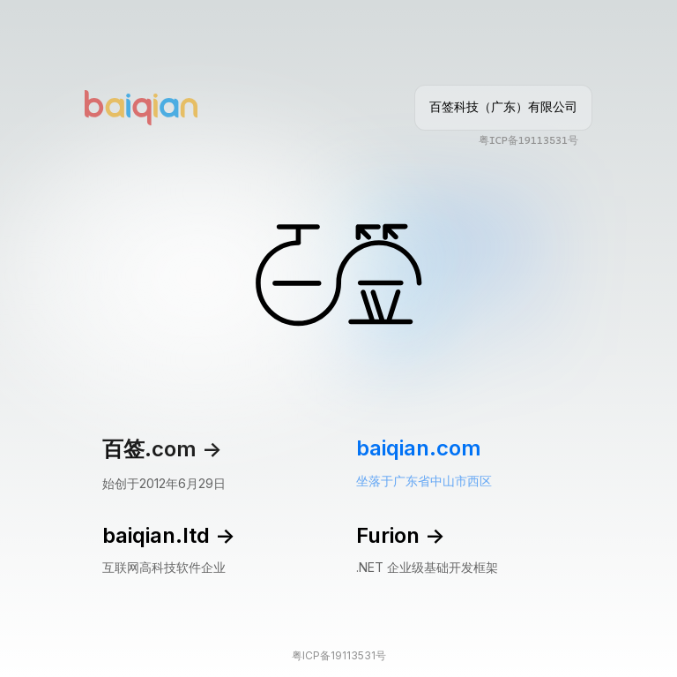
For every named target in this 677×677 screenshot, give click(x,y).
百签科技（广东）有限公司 (503, 107)
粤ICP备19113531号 (528, 140)
